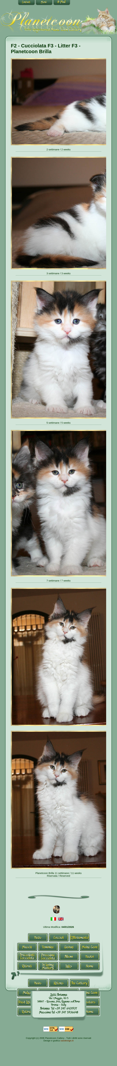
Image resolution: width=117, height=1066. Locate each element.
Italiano (53, 919)
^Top (15, 975)
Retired (27, 1011)
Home (89, 966)
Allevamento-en (79, 983)
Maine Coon (89, 947)
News (37, 937)
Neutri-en (89, 1002)
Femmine (48, 947)
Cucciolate (27, 956)
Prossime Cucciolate (48, 956)
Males (27, 992)
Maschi (27, 947)
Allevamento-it (79, 937)
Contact (62, 3)
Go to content (26, 3)
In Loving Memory (48, 966)
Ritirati (27, 966)
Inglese (61, 919)
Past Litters (27, 1002)
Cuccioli (58, 937)
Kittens (58, 983)
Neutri (89, 956)
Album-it (68, 956)
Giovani (68, 947)
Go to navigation (44, 3)
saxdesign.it (66, 1040)
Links (68, 966)
